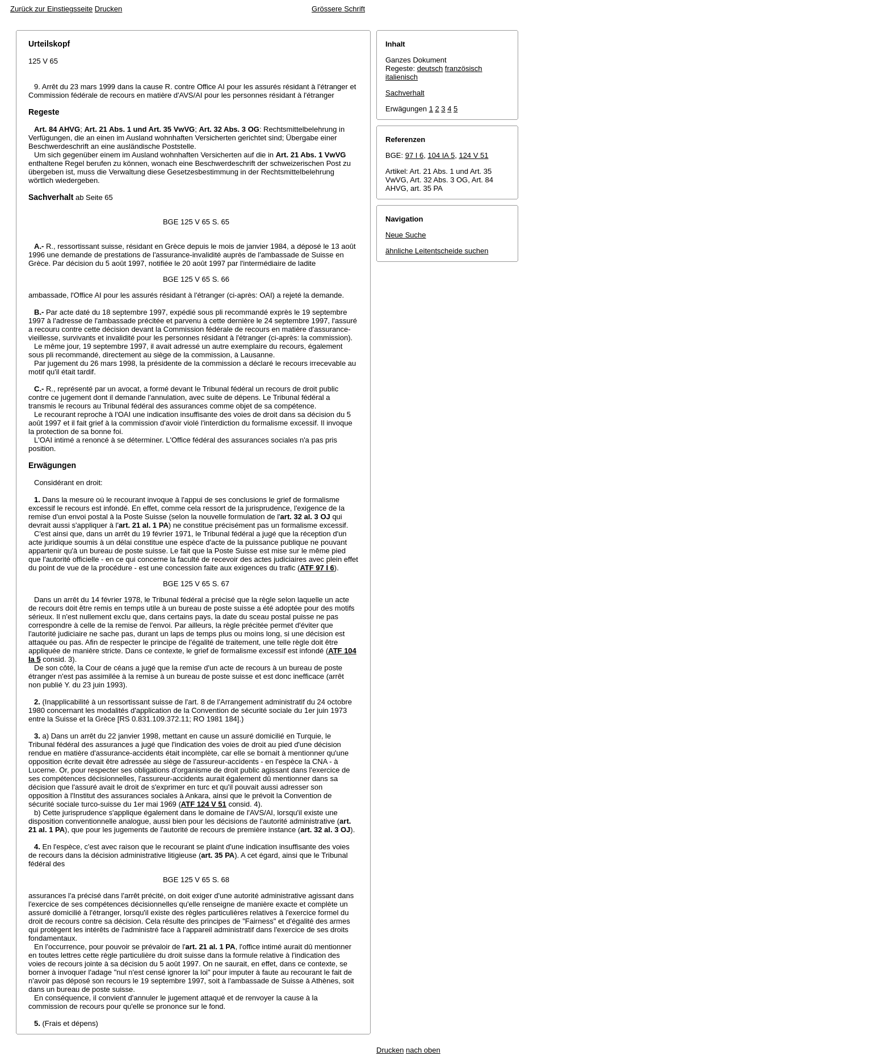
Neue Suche (405, 235)
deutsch (430, 68)
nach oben (423, 1050)
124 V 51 (473, 155)
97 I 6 (414, 155)
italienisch (401, 77)
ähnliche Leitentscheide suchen (436, 251)
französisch (463, 68)
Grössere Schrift (338, 9)
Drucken (108, 9)
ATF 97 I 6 (317, 568)
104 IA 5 (441, 155)
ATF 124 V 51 (203, 804)
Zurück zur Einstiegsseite (51, 9)
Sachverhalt (405, 93)
